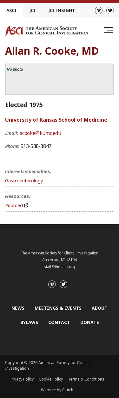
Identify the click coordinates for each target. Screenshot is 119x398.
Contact (59, 322)
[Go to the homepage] (46, 30)
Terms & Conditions (86, 379)
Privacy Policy (22, 379)
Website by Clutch (57, 390)
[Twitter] (110, 10)
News (17, 308)
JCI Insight (61, 10)
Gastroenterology (24, 181)
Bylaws (29, 322)
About (100, 308)
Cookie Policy (51, 379)
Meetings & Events (58, 308)
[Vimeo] (98, 10)
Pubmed (14, 205)
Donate (89, 322)
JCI (32, 10)
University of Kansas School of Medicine (56, 119)
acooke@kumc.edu (40, 133)
